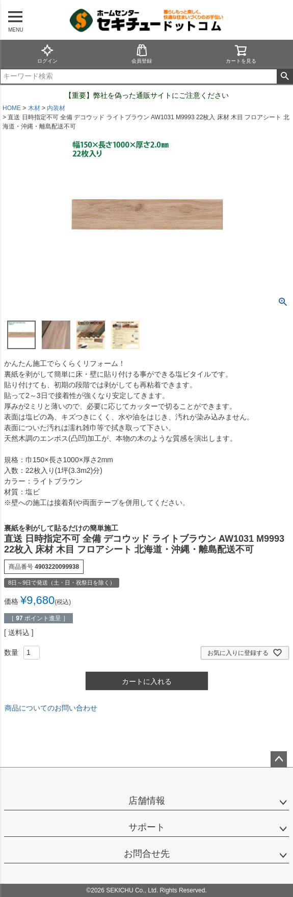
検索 (284, 76)
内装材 (56, 108)
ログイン (47, 54)
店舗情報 (146, 801)
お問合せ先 (147, 854)
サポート (146, 827)
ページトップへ (279, 759)
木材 (34, 108)
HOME (12, 108)
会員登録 (141, 54)
